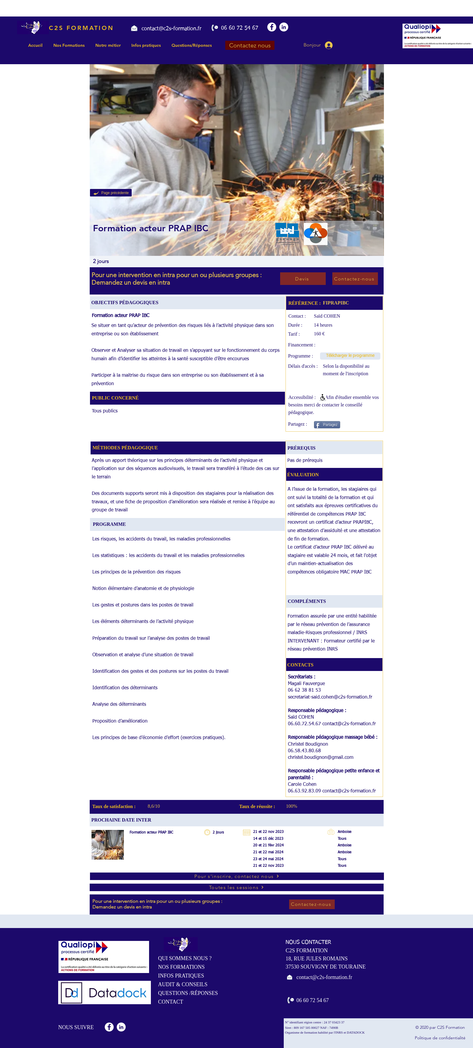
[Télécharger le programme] (350, 356)
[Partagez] (327, 424)
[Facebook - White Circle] (271, 26)
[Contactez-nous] (355, 278)
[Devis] (303, 278)
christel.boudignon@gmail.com (320, 757)
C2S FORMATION (81, 27)
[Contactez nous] (249, 45)
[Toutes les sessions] (237, 887)
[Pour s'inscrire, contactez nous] (237, 876)
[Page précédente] (111, 192)
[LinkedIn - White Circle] (283, 26)
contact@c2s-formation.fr (349, 724)
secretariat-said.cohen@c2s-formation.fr (330, 697)
